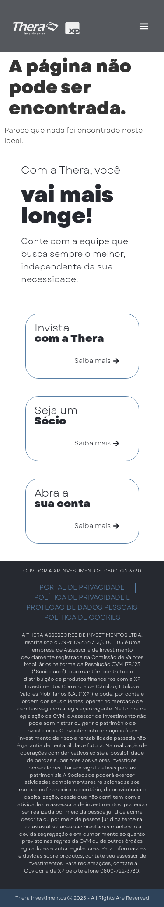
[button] (143, 26)
